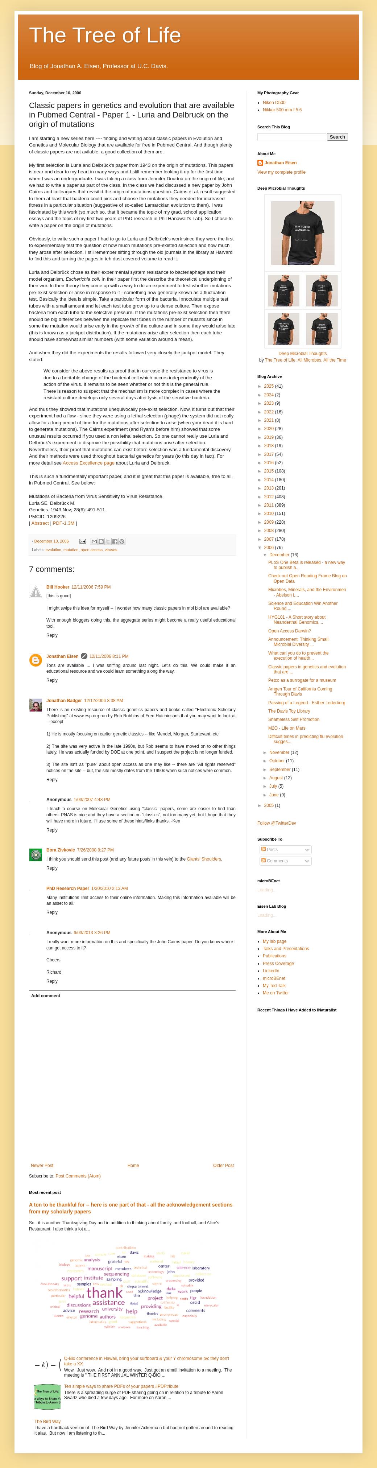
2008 (269, 530)
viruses (111, 550)
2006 (269, 547)
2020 (269, 428)
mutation (70, 550)
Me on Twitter (276, 992)
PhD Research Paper (67, 888)
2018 (269, 445)
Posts (269, 849)
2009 (269, 522)
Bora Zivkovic (60, 850)
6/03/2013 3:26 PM (92, 932)
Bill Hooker (57, 587)
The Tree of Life (105, 35)
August (276, 777)
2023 (269, 403)
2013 (269, 488)
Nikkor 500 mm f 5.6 (282, 109)
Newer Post (42, 1165)
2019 (269, 437)
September (280, 769)
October (277, 760)
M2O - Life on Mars (287, 728)
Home (133, 1165)
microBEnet (274, 978)
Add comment (45, 995)
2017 (269, 454)
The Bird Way (47, 1421)
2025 (269, 386)
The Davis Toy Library (289, 711)
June (274, 794)
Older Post (223, 1165)
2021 (269, 420)
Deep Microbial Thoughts (302, 353)
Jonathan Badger (64, 700)
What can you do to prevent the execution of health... (298, 656)
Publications (274, 955)
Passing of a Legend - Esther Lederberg (306, 702)
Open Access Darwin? (289, 631)
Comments (274, 860)
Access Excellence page (89, 463)
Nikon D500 (274, 102)
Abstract (40, 523)
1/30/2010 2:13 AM (109, 888)
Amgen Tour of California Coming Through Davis (300, 691)
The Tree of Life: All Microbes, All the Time (305, 360)
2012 (269, 496)
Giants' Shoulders (204, 859)
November (280, 752)
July (273, 786)
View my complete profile (281, 172)
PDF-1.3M (64, 523)
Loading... (267, 889)
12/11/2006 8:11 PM (109, 656)
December (280, 554)
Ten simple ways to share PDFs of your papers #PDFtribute (121, 1386)
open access (91, 550)
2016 (269, 462)
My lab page (274, 941)
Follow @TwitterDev (276, 823)
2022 (269, 412)
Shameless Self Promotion (293, 719)
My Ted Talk (274, 985)
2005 (269, 805)
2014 (269, 479)
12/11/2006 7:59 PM (91, 587)
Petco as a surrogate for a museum (302, 680)
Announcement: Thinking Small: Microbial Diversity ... (299, 642)
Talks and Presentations (286, 948)
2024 (269, 394)
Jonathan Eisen (62, 656)
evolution (53, 550)
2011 (269, 505)
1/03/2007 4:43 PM (92, 799)
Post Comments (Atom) (78, 1176)
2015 (269, 471)
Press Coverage (278, 963)
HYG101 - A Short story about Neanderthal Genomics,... (297, 620)
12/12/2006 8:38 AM (103, 700)
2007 (269, 539)
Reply (52, 635)
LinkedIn (271, 970)
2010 (269, 513)
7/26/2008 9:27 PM (95, 850)
